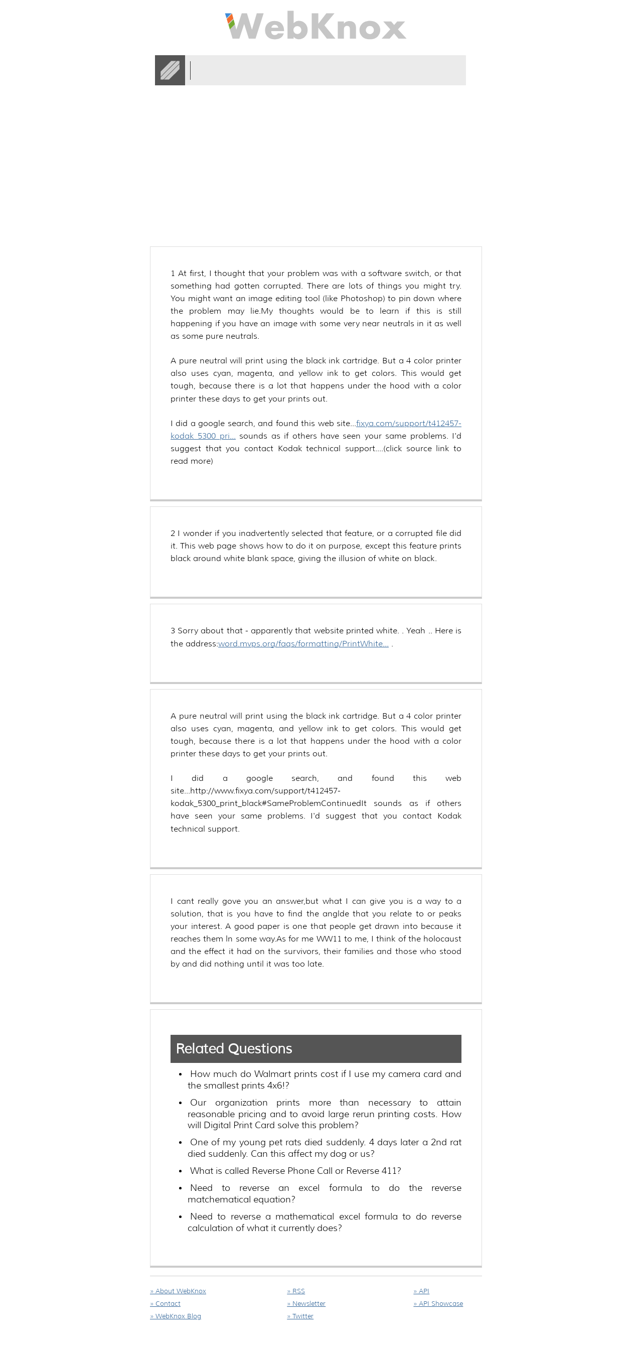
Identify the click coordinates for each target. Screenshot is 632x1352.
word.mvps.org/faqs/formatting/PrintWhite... (303, 643)
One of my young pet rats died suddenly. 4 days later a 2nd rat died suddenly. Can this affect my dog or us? (324, 1148)
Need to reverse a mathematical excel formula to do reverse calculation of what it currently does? (324, 1222)
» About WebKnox (178, 1291)
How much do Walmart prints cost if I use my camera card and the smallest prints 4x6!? (324, 1079)
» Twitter (300, 1316)
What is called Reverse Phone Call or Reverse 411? (295, 1170)
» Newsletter (306, 1303)
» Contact (165, 1303)
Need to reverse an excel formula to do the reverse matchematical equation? (324, 1193)
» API (421, 1291)
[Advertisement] (332, 125)
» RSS (296, 1291)
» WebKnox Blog (175, 1316)
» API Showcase (438, 1303)
